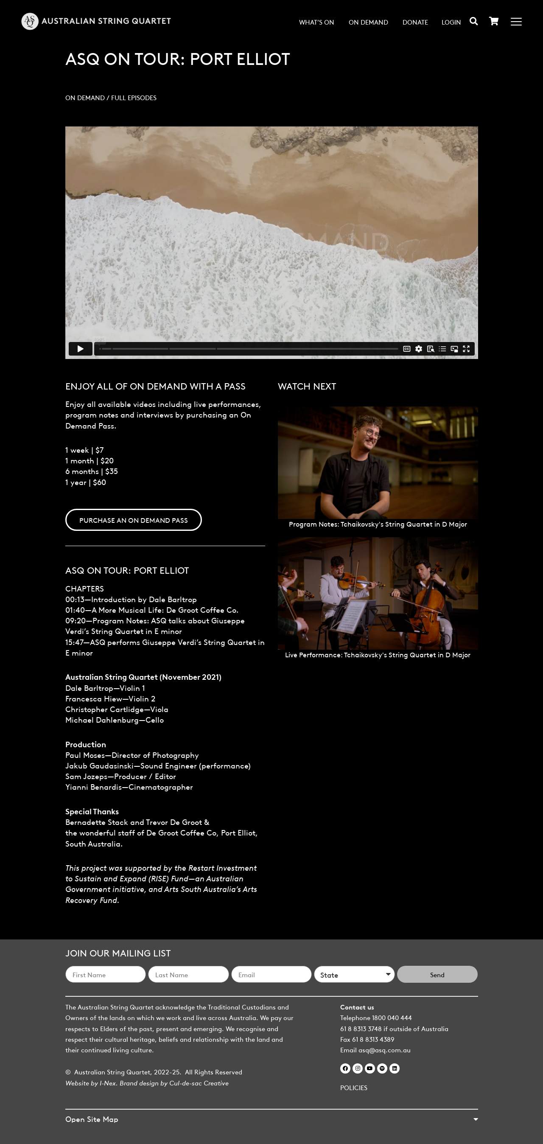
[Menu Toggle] (516, 21)
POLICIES (353, 1087)
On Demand (368, 21)
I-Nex (108, 1082)
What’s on (316, 21)
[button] (473, 21)
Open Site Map (91, 1118)
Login (451, 21)
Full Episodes (134, 97)
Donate (415, 21)
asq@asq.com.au (384, 1049)
